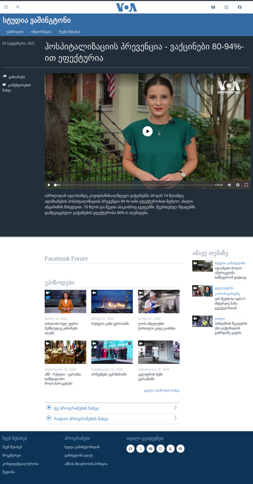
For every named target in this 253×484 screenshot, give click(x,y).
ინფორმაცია (41, 32)
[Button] (14, 77)
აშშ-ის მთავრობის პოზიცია (86, 464)
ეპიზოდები (15, 32)
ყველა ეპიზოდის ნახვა (162, 390)
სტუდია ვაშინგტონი (230, 263)
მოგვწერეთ (12, 455)
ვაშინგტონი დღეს (79, 455)
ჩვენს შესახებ (69, 32)
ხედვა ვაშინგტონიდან (82, 447)
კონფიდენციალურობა (21, 464)
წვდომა (9, 472)
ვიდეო (220, 318)
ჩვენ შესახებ (12, 447)
